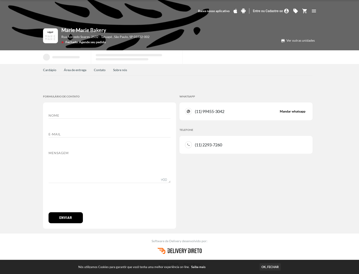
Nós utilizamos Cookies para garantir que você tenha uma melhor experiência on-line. (142, 267)
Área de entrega (75, 70)
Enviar (65, 218)
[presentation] (83, 200)
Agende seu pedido (92, 42)
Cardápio (49, 70)
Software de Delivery (167, 241)
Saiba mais (198, 267)
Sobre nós (120, 70)
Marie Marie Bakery (83, 30)
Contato (100, 70)
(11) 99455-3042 (250, 111)
